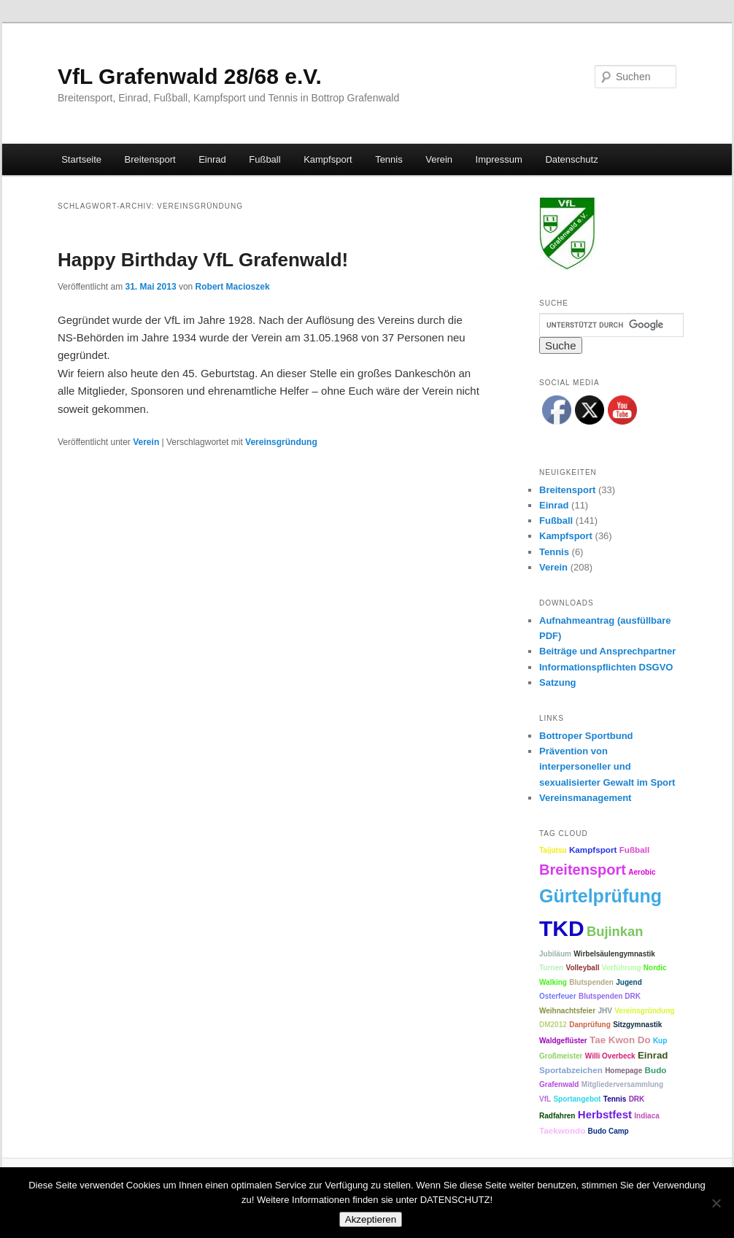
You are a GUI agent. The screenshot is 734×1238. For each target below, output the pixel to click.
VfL (545, 1099)
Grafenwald (559, 1084)
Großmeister (560, 1056)
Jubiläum (555, 954)
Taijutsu (553, 850)
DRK (637, 1099)
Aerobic (641, 872)
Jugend (629, 982)
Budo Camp (608, 1131)
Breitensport (150, 159)
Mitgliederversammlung (622, 1084)
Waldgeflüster (563, 1041)
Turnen (551, 968)
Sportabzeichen (571, 1070)
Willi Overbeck (610, 1056)
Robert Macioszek (233, 287)
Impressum (499, 159)
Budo (656, 1070)
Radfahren (557, 1116)
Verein (438, 159)
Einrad (212, 159)
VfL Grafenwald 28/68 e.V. (190, 76)
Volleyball (583, 968)
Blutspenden (591, 982)
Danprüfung (590, 1025)
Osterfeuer (557, 996)
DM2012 (553, 1025)
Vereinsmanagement (585, 797)
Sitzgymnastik (637, 1025)
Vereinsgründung (281, 442)
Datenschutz (571, 159)
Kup (660, 1041)
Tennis (389, 159)
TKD (561, 928)
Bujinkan (615, 931)
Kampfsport (328, 159)
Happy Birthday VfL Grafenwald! (203, 260)
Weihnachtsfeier (567, 1011)
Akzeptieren (370, 1219)
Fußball (264, 159)
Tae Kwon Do (620, 1039)
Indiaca (646, 1116)
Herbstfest (605, 1114)
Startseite (81, 159)
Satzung (557, 682)
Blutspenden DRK (610, 996)
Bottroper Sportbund (586, 735)
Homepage (623, 1071)
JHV (604, 1011)
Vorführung (621, 968)
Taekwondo (562, 1130)
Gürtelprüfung (600, 896)
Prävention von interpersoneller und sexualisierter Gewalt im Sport (607, 766)
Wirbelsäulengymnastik (614, 954)
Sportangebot (576, 1099)
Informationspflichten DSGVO (606, 667)
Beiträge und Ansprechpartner (607, 651)
